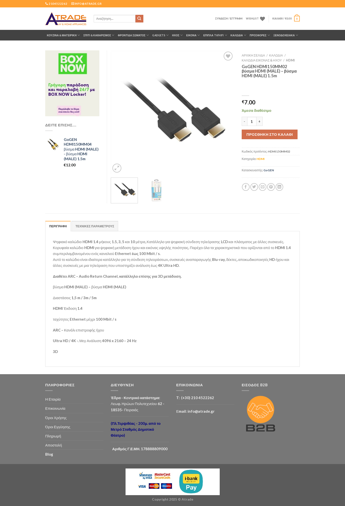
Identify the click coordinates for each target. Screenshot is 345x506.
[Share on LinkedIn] (279, 187)
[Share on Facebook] (246, 187)
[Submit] (139, 19)
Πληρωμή (53, 436)
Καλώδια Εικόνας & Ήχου (262, 60)
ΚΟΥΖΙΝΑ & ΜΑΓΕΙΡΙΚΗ (63, 35)
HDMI (290, 60)
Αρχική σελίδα (253, 55)
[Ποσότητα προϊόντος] (252, 121)
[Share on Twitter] (254, 187)
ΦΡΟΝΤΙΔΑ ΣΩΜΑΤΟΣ (133, 35)
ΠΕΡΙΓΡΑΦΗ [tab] (58, 226)
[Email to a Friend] (262, 187)
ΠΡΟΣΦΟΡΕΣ (260, 35)
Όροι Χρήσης (56, 417)
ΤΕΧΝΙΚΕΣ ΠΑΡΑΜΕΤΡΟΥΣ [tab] (94, 226)
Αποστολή (53, 445)
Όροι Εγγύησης (57, 427)
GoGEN (268, 170)
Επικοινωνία (55, 408)
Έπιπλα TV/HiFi (215, 35)
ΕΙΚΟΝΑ (193, 35)
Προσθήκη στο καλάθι (269, 134)
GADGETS (160, 35)
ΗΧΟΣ (177, 35)
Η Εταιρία (53, 399)
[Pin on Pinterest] (271, 187)
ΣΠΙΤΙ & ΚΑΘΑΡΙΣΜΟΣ (98, 35)
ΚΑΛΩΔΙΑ (238, 35)
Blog (49, 454)
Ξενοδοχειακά (285, 35)
